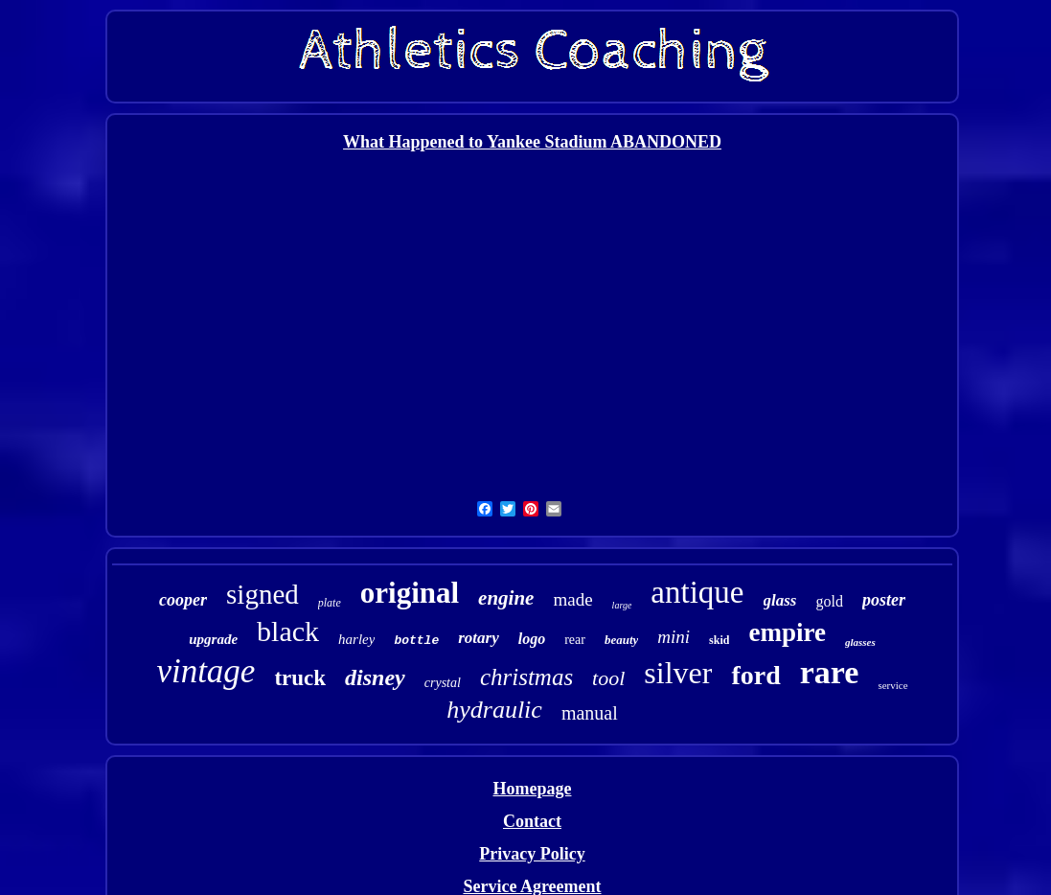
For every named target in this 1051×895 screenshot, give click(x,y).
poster (883, 599)
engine (506, 597)
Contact (532, 821)
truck (300, 678)
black (288, 631)
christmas (526, 677)
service (892, 685)
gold (828, 601)
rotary (478, 638)
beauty (621, 639)
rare (829, 672)
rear (574, 639)
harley (356, 639)
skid (719, 640)
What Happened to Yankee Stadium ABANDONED (532, 141)
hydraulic (494, 709)
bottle (416, 640)
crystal (442, 683)
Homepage (532, 788)
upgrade (213, 639)
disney (375, 677)
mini (673, 637)
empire (786, 632)
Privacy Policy (531, 853)
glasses (860, 642)
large (622, 605)
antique (697, 592)
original (409, 592)
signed (262, 594)
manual (589, 712)
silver (678, 672)
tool (608, 678)
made (572, 599)
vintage (205, 671)
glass (780, 600)
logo (531, 639)
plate (329, 602)
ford (755, 675)
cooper (183, 599)
